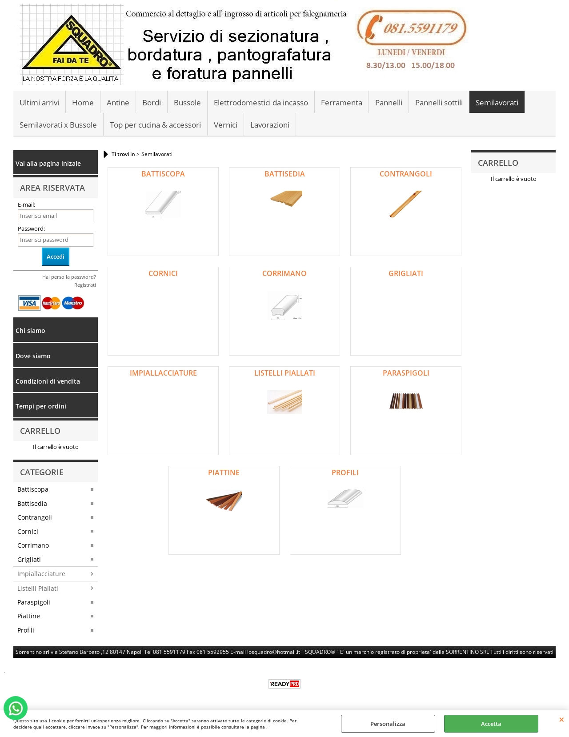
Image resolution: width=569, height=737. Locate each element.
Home (83, 102)
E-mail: (26, 204)
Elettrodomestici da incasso (261, 102)
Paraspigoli (33, 602)
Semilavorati (497, 102)
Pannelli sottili (439, 102)
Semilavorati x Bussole (58, 125)
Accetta (491, 724)
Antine (118, 102)
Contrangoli (34, 517)
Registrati (85, 284)
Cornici (27, 531)
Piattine (28, 616)
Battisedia (32, 503)
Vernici (225, 125)
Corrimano (33, 545)
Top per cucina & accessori (155, 125)
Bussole (187, 102)
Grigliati (29, 559)
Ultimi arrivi (39, 102)
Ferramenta (341, 102)
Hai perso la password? (69, 276)
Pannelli (388, 102)
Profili (25, 630)
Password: (31, 228)
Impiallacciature (41, 573)
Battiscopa (32, 489)
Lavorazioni (269, 125)
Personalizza (387, 724)
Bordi (151, 102)
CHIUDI (562, 719)
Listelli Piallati (37, 588)
